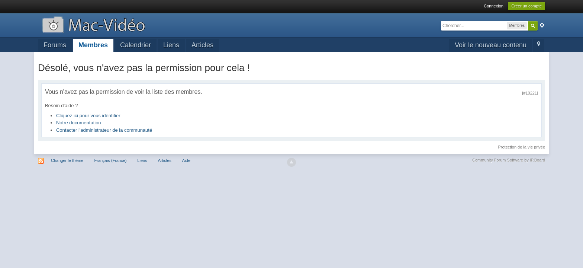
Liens (171, 45)
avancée (542, 25)
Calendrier (135, 45)
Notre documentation (78, 122)
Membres (93, 45)
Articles (202, 45)
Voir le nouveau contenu (490, 45)
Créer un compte (526, 6)
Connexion (493, 6)
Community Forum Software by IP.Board (508, 160)
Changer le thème (67, 160)
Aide (186, 160)
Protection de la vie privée (521, 147)
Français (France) (110, 160)
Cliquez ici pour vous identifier (88, 115)
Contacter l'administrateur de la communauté (104, 130)
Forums (55, 45)
